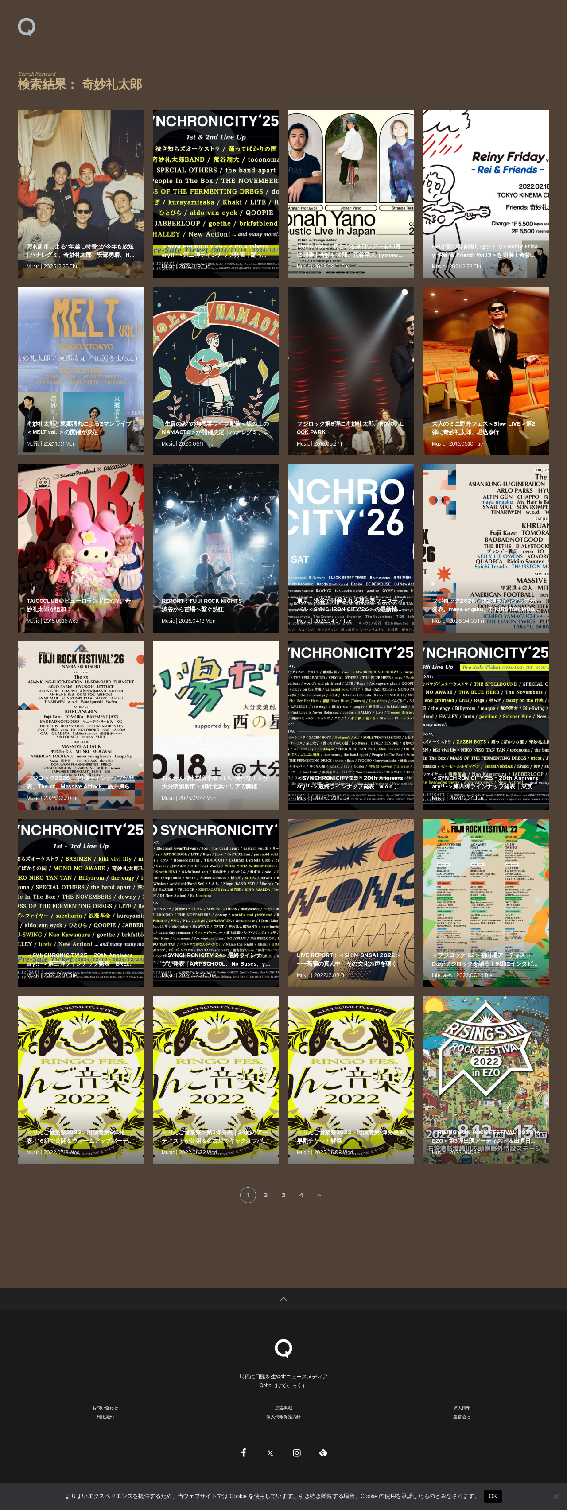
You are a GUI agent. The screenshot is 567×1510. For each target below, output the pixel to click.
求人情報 (461, 1407)
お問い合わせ (105, 1407)
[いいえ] (555, 1496)
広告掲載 (283, 1407)
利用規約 (105, 1416)
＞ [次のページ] (319, 1195)
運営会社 (461, 1416)
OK (493, 1496)
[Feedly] (323, 1452)
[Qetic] (283, 1347)
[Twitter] (270, 1452)
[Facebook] (243, 1452)
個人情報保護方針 (283, 1416)
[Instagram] (297, 1452)
